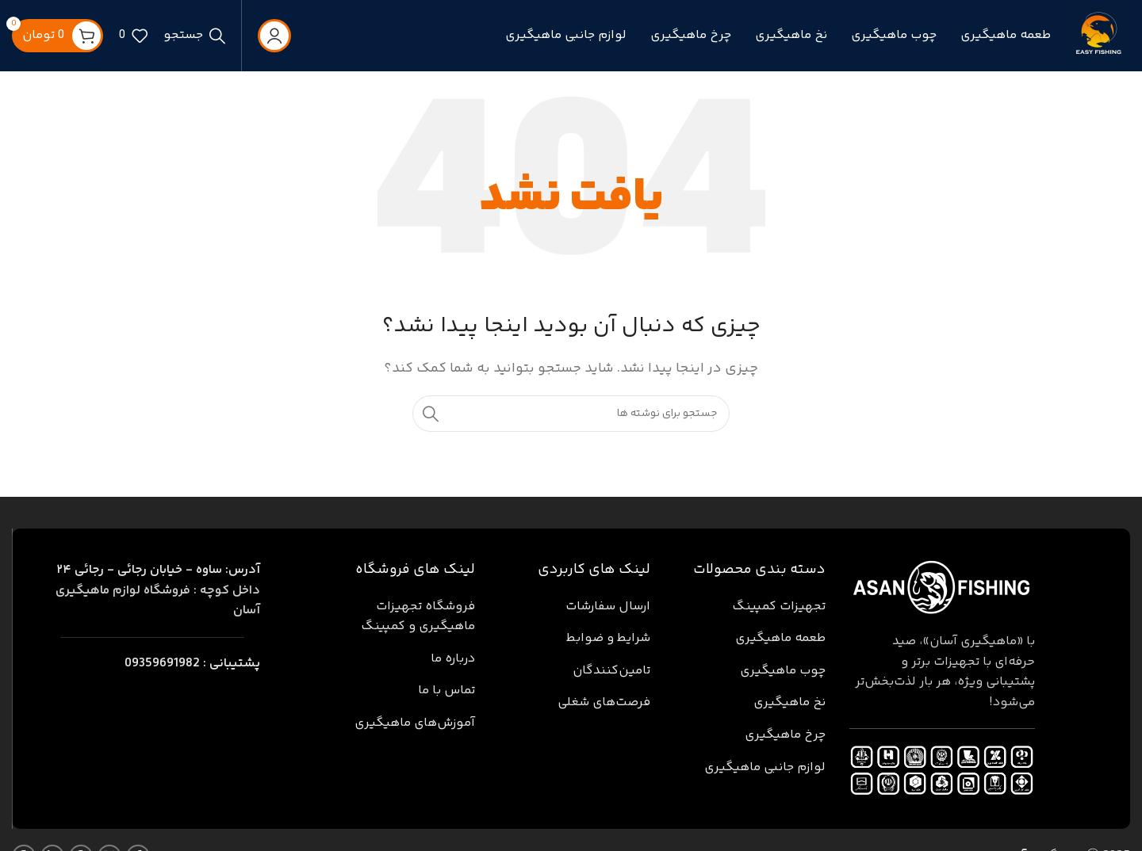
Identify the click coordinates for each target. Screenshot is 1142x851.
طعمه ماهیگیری (780, 638)
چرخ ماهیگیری (785, 735)
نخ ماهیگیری (789, 702)
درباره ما (453, 659)
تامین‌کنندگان (611, 671)
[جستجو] (194, 36)
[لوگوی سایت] (1098, 36)
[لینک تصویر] (942, 588)
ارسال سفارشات (607, 606)
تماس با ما (446, 690)
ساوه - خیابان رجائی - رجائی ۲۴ (158, 570)
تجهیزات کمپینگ (779, 606)
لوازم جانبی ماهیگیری (765, 767)
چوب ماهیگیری (783, 671)
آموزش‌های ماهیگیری (414, 723)
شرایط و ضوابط (608, 638)
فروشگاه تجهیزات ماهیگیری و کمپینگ (418, 617)
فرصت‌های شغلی (604, 702)
